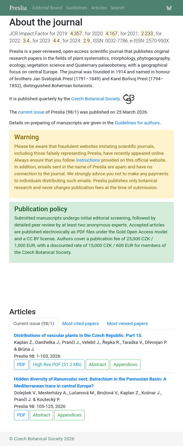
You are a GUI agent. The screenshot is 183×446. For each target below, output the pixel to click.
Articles (99, 7)
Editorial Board (47, 7)
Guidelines (76, 7)
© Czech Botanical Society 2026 (41, 438)
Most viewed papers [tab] (127, 323)
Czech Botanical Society (95, 98)
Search (117, 7)
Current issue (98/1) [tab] (33, 323)
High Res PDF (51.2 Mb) (57, 364)
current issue (31, 112)
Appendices (125, 364)
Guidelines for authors (137, 122)
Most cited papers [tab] (80, 323)
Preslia (18, 7)
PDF (21, 364)
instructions (88, 160)
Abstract (97, 364)
